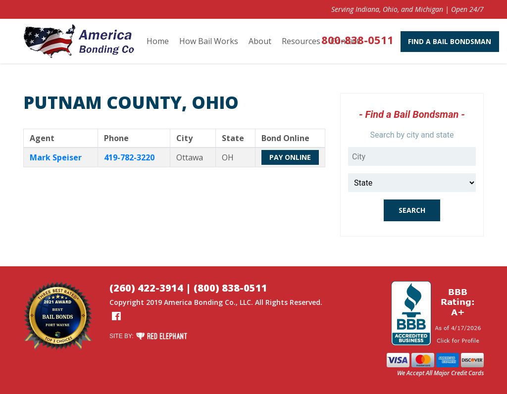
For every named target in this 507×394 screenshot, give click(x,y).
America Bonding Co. (200, 302)
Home (158, 41)
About (260, 41)
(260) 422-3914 (146, 288)
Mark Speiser (56, 157)
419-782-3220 (129, 157)
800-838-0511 (341, 39)
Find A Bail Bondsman (434, 41)
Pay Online (290, 157)
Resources (301, 41)
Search (412, 210)
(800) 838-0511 (230, 288)
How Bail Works (208, 41)
